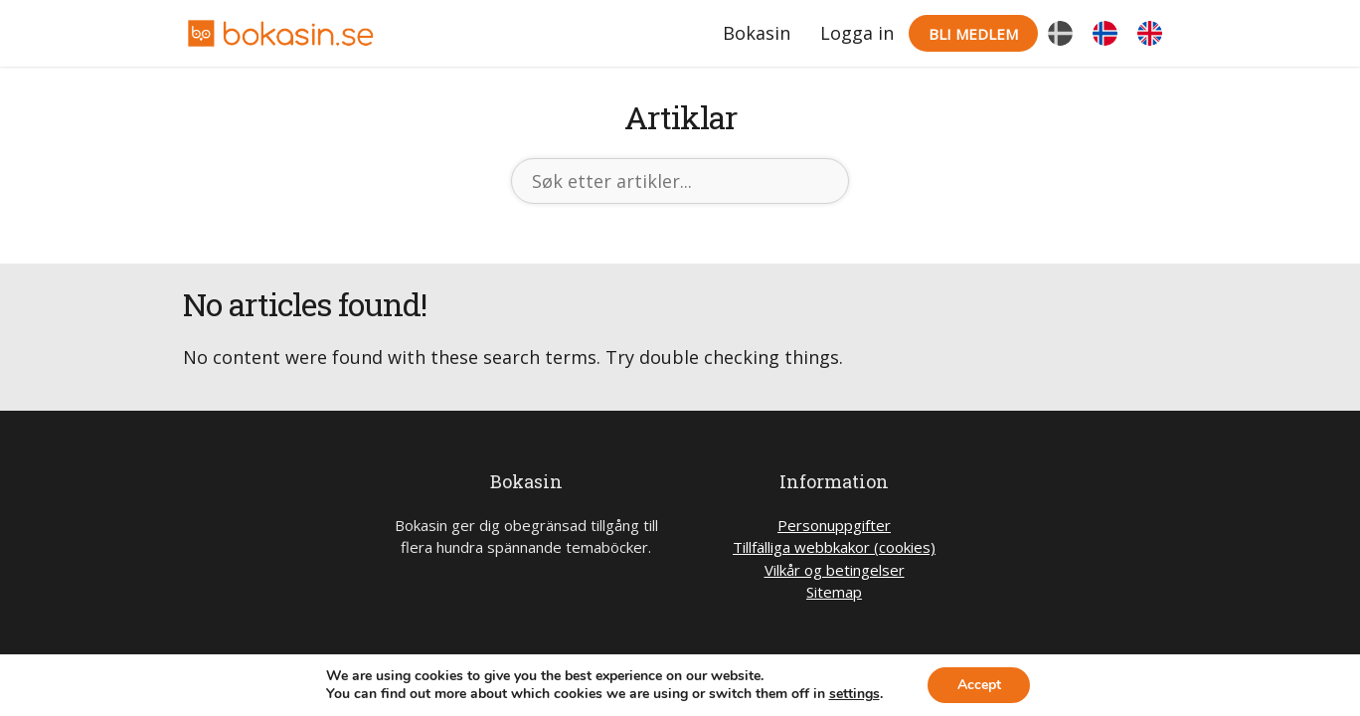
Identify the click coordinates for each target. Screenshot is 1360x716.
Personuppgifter (834, 525)
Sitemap (834, 592)
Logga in (857, 33)
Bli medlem (973, 34)
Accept (979, 684)
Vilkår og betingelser (835, 570)
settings (853, 694)
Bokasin (756, 33)
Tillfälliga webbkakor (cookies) (834, 547)
